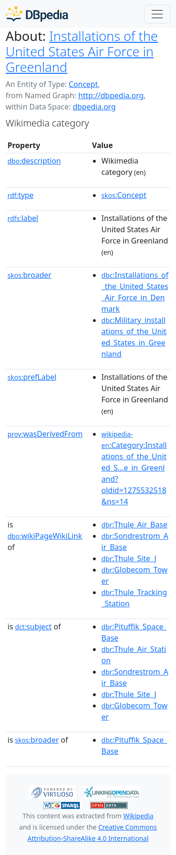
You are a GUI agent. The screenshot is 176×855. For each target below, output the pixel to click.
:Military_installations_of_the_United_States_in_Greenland (134, 337)
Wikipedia (138, 815)
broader (29, 275)
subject (33, 626)
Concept (83, 84)
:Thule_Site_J (128, 558)
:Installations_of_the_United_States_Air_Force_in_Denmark (134, 292)
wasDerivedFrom (45, 434)
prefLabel (32, 377)
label (23, 218)
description (34, 161)
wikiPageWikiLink (45, 536)
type (21, 195)
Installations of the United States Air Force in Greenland (82, 51)
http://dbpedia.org (111, 95)
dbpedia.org (94, 107)
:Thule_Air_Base (134, 524)
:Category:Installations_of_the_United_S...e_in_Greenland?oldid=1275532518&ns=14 (134, 468)
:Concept (123, 195)
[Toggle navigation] (157, 14)
